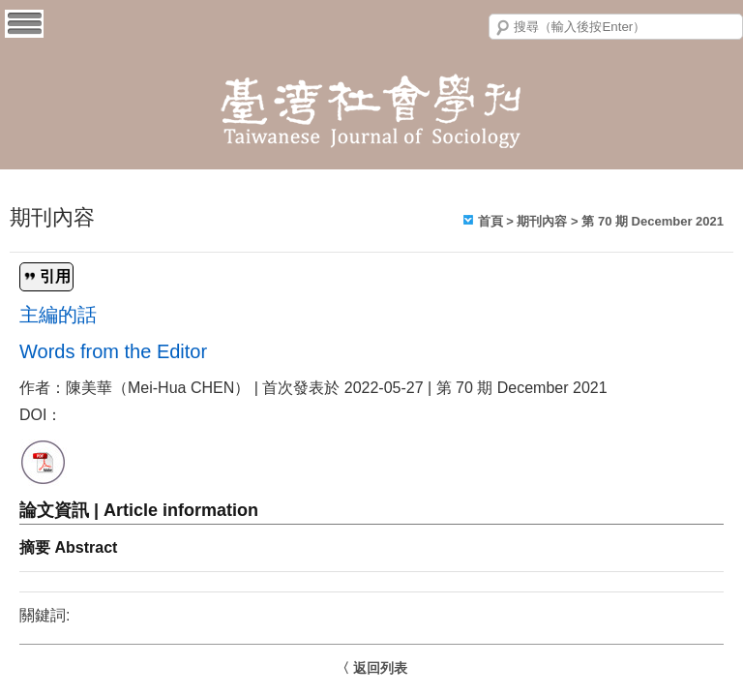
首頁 (490, 221)
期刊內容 (542, 221)
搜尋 (503, 28)
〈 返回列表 (371, 668)
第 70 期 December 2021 (652, 221)
